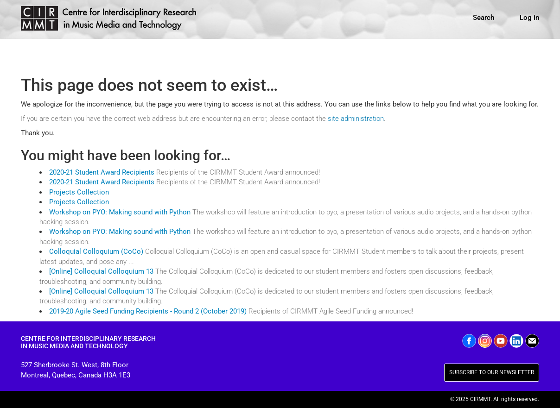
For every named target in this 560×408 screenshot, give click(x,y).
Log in (529, 17)
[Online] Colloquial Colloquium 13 (101, 271)
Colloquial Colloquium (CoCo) (96, 251)
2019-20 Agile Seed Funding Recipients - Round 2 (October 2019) (148, 311)
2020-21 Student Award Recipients (101, 172)
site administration (356, 118)
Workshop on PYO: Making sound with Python (120, 212)
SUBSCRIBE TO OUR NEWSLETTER (491, 372)
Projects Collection (79, 192)
